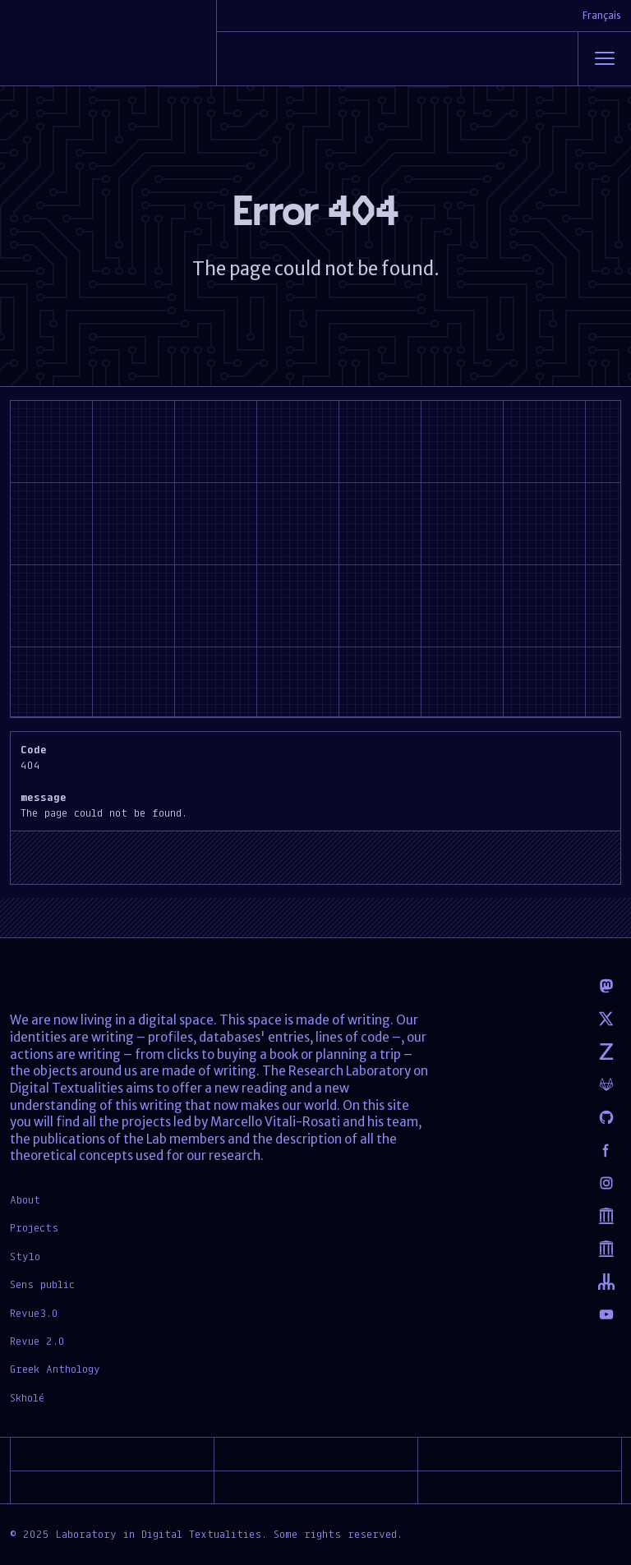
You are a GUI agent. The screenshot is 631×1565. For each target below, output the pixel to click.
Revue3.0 (34, 1312)
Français (602, 15)
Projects (34, 1227)
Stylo (25, 1256)
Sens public (42, 1284)
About (25, 1199)
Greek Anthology (55, 1368)
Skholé (27, 1397)
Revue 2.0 (37, 1340)
